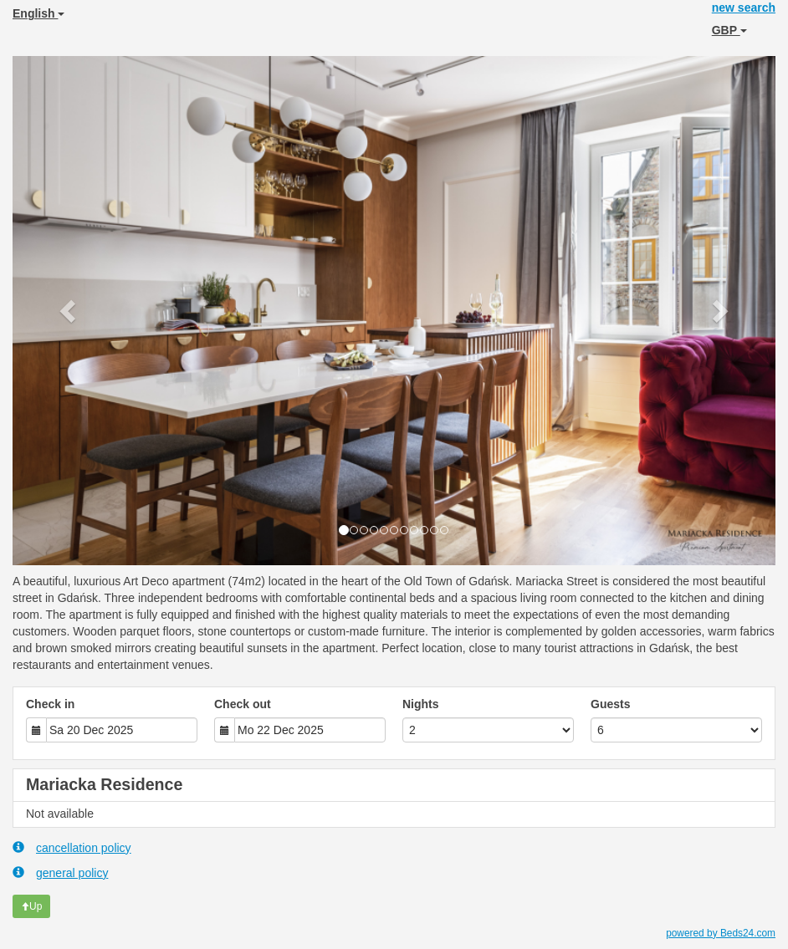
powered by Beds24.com (720, 933)
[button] (70, 310)
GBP (729, 30)
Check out (242, 704)
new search (743, 7)
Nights (420, 704)
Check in (50, 704)
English (38, 13)
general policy (60, 872)
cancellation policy (72, 847)
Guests (610, 704)
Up (31, 906)
